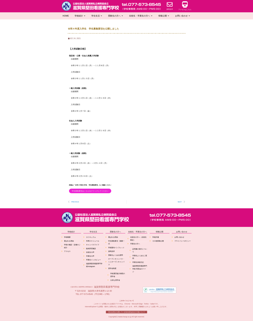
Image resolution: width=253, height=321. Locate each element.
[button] (80, 15)
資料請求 (169, 9)
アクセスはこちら (184, 9)
